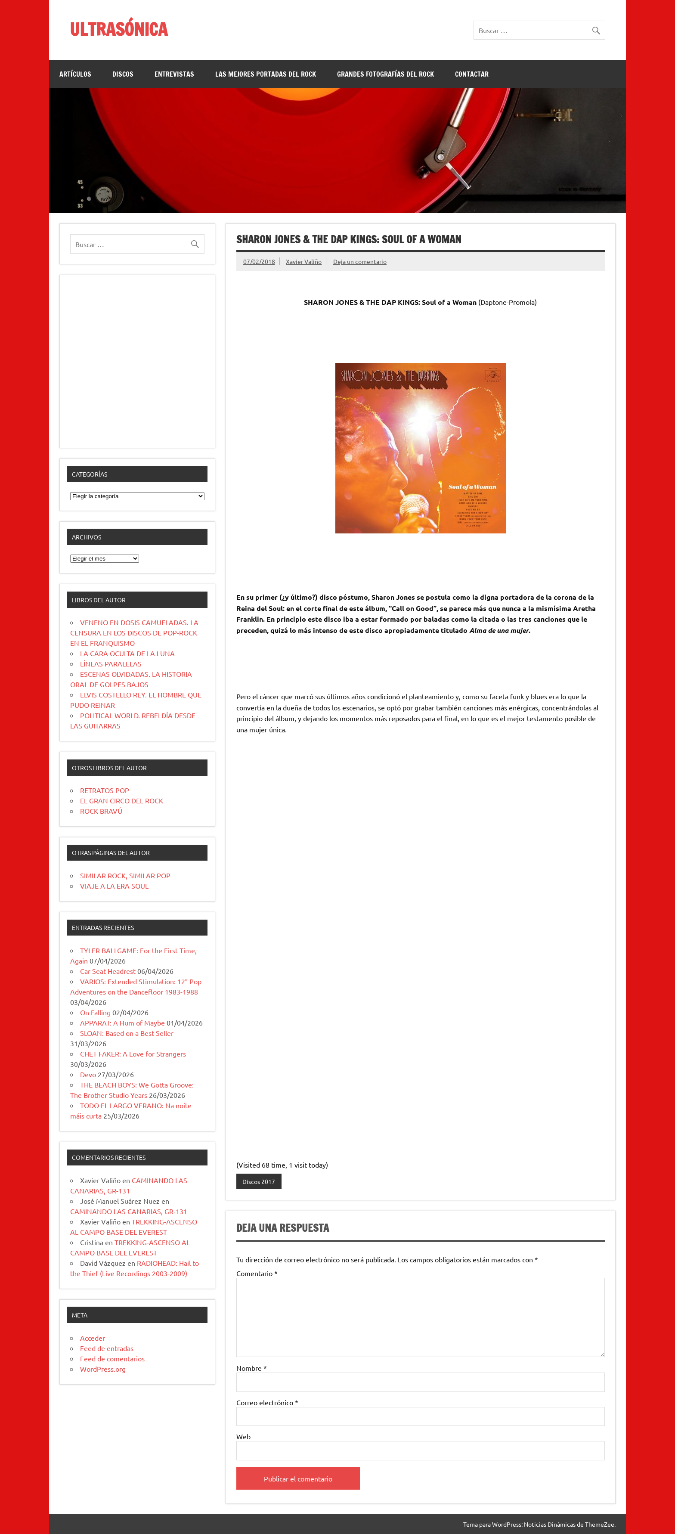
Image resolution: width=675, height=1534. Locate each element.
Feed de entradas (106, 1348)
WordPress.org (103, 1368)
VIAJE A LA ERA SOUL (114, 885)
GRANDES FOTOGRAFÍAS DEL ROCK (385, 74)
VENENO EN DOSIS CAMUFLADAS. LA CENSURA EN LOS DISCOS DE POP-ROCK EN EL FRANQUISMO (134, 632)
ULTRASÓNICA (118, 29)
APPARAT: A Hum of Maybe (122, 1022)
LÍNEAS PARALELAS (111, 663)
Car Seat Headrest (108, 971)
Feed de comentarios (112, 1358)
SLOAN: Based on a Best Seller (126, 1033)
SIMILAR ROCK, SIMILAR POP (125, 875)
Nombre (251, 1367)
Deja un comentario (360, 261)
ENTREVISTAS (174, 74)
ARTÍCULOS (75, 74)
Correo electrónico (267, 1402)
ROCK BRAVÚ (101, 810)
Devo (88, 1074)
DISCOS (122, 74)
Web (243, 1436)
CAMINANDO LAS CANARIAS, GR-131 (128, 1211)
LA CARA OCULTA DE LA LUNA (127, 653)
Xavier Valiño (304, 261)
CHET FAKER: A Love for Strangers (133, 1053)
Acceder (92, 1337)
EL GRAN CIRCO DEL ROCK (121, 800)
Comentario (257, 1273)
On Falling (95, 1012)
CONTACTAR (472, 74)
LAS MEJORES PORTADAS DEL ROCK (265, 74)
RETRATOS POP (104, 790)
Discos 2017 (258, 1181)
